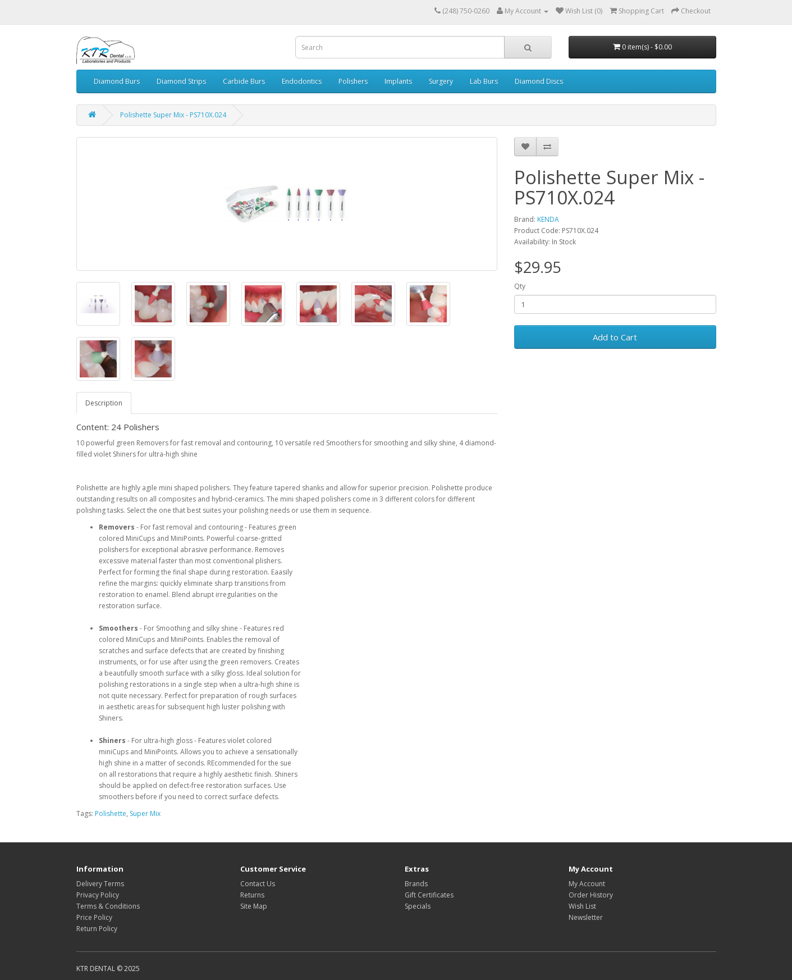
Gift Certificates (429, 895)
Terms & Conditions (108, 906)
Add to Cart (615, 337)
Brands (416, 883)
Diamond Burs (117, 81)
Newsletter (586, 917)
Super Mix (145, 813)
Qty (519, 286)
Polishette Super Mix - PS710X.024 (173, 115)
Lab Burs (484, 81)
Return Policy (96, 928)
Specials (418, 906)
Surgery (441, 81)
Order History (591, 895)
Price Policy (94, 917)
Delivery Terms (100, 883)
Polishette (110, 813)
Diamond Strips (181, 81)
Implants (398, 81)
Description (103, 403)
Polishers (353, 81)
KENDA (548, 219)
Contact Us (257, 883)
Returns (252, 895)
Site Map (253, 906)
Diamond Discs (539, 81)
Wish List (582, 906)
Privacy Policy (97, 895)
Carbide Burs (244, 81)
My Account (587, 883)
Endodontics (302, 81)
